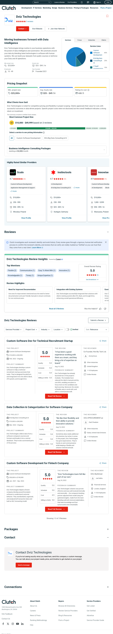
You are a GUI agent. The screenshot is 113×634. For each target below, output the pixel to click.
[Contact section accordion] (56, 537)
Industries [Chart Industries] (91, 40)
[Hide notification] (106, 242)
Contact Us (6, 619)
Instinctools (64, 172)
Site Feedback (7, 614)
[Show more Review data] (56, 396)
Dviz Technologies (28, 16)
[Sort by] (97, 329)
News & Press (35, 615)
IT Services (37, 8)
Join (107, 2)
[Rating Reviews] (21, 21)
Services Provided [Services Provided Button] (12, 330)
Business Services (65, 8)
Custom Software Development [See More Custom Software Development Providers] (97, 53)
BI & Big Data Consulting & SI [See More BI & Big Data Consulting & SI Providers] (97, 60)
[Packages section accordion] (56, 529)
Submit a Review (97, 320)
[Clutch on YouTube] (17, 623)
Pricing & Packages (81, 8)
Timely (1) (30, 275)
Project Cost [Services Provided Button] (30, 330)
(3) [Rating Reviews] (98, 275)
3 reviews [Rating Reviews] (29, 21)
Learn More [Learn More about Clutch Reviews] (36, 248)
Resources (94, 8)
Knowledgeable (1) (15, 275)
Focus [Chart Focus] (80, 40)
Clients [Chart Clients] (103, 40)
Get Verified (91, 611)
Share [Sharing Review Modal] (104, 341)
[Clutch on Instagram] (12, 623)
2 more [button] (14, 191)
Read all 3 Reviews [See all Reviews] (56, 309)
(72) (105, 179)
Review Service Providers (68, 611)
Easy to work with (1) (46, 270)
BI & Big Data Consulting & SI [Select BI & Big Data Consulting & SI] (55, 138)
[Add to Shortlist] (107, 16)
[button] (13, 329)
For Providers (72, 2)
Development (26, 8)
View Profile (26, 218)
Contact (21, 29)
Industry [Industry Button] (44, 330)
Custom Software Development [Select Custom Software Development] (28, 138)
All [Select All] (12, 138)
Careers (33, 611)
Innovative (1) (64, 270)
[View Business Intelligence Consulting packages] (57, 150)
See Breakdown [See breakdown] (91, 279)
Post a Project (105, 8)
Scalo (20, 172)
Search (36, 2)
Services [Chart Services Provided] (68, 40)
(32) (24, 179)
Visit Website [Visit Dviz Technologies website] (37, 29)
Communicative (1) (27, 270)
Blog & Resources (65, 615)
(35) (65, 179)
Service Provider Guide (95, 620)
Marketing (47, 8)
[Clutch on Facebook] (3, 623)
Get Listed (90, 606)
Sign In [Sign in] (98, 2)
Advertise (90, 615)
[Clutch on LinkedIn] (22, 623)
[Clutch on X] (7, 623)
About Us (33, 606)
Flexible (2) (12, 270)
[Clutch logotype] (9, 602)
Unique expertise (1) (45, 275)
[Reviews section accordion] (56, 232)
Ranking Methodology (38, 620)
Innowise (103, 172)
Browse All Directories (66, 606)
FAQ (31, 625)
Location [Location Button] (57, 330)
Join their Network (57, 29)
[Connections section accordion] (56, 587)
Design (54, 8)
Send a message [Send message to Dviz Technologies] (24, 565)
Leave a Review (59, 2)
